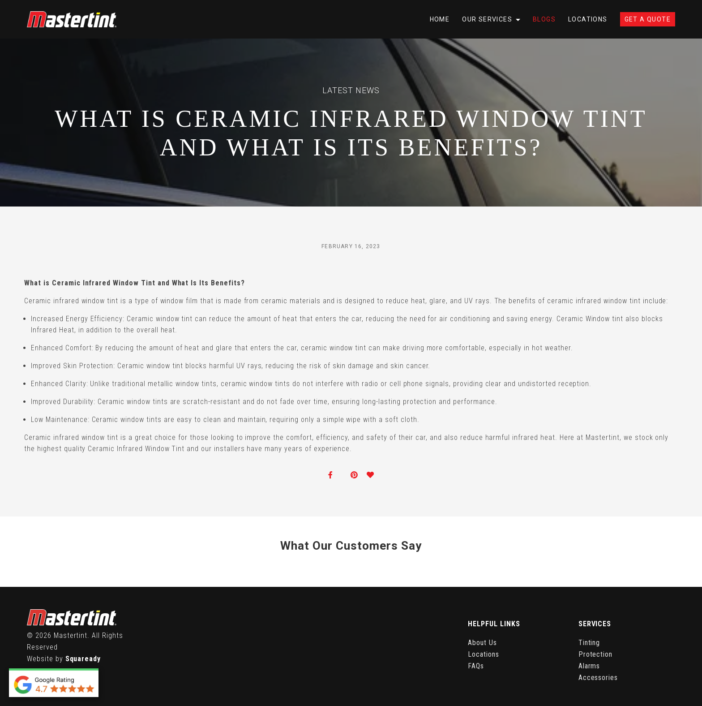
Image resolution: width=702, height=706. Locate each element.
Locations (588, 19)
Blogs (544, 19)
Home (440, 19)
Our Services (487, 19)
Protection (595, 654)
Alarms (589, 666)
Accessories (598, 677)
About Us (482, 642)
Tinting (589, 642)
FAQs (476, 666)
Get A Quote (648, 19)
